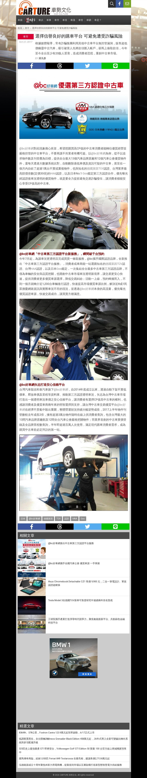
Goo (85, 173)
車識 (73, 22)
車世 (81, 22)
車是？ (98, 22)
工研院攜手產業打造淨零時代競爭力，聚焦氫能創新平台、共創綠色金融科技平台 (86, 621)
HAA (53, 173)
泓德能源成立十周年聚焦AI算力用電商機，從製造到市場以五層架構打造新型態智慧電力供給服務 (70, 765)
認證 (66, 518)
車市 (57, 22)
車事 (49, 22)
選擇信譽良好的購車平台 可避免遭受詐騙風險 (54, 28)
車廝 (20, 22)
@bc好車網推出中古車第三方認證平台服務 (71, 543)
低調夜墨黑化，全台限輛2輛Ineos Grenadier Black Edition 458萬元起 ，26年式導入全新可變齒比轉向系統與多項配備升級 (73, 740)
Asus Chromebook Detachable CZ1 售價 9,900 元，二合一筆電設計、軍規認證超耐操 (87, 583)
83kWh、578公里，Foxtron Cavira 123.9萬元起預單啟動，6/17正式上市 (56, 732)
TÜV (101, 168)
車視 (65, 22)
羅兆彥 (42, 58)
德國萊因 (92, 168)
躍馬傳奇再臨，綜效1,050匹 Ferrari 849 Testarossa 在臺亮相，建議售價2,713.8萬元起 (64, 758)
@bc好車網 (26, 148)
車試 (41, 22)
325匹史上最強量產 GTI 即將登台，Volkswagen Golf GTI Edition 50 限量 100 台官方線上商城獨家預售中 (72, 750)
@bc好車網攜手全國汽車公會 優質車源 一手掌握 (74, 563)
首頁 (20, 28)
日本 (23, 518)
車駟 (89, 22)
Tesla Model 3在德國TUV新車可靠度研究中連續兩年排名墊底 (80, 600)
